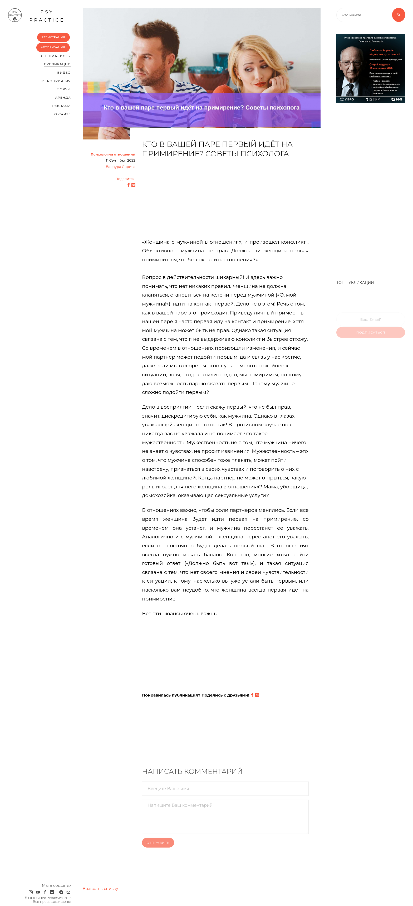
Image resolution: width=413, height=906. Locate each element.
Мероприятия (56, 81)
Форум (64, 89)
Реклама (61, 106)
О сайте (62, 114)
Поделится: (125, 179)
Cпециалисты (56, 56)
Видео (64, 72)
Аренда (63, 97)
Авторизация (53, 47)
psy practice (36, 15)
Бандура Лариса (120, 166)
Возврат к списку (100, 888)
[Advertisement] (225, 201)
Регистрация (53, 37)
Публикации (57, 64)
